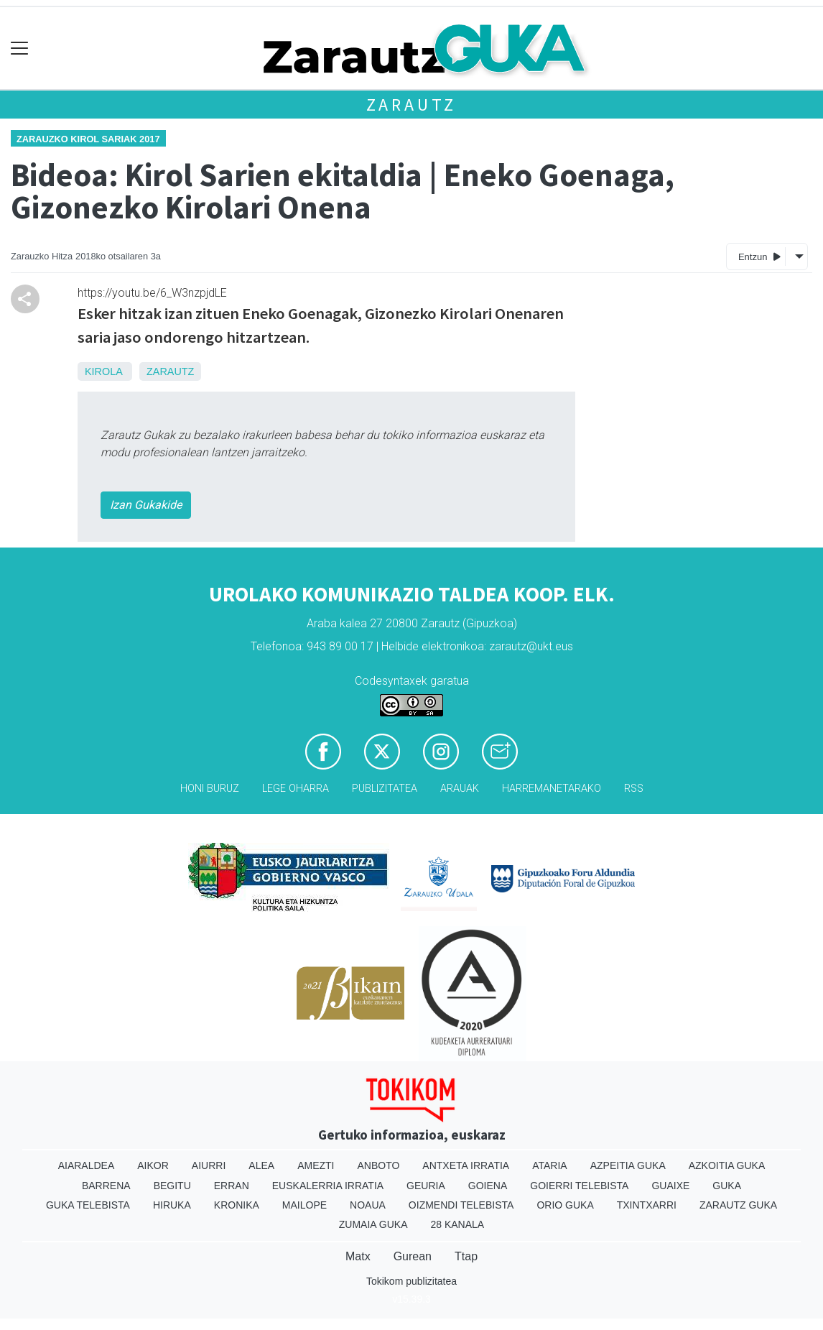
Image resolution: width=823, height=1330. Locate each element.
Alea (261, 1165)
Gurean (413, 1256)
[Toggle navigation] (19, 48)
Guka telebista (88, 1205)
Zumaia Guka (373, 1224)
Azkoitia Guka (727, 1165)
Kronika (236, 1205)
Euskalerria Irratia (327, 1185)
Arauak (459, 788)
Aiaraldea (86, 1165)
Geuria (425, 1185)
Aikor (153, 1165)
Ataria (549, 1165)
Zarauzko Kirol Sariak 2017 (88, 139)
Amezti (315, 1165)
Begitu (172, 1185)
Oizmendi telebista (461, 1205)
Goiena (487, 1185)
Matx (358, 1256)
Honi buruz (209, 788)
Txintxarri (646, 1205)
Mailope (304, 1205)
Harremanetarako (551, 788)
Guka (726, 1185)
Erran (231, 1185)
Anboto (378, 1165)
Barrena (106, 1185)
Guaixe (670, 1185)
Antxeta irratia (465, 1165)
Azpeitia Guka (628, 1165)
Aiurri (208, 1165)
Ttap (466, 1256)
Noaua (368, 1205)
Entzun (759, 256)
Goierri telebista (579, 1185)
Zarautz (411, 104)
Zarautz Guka (738, 1205)
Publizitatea (384, 788)
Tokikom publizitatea (411, 1281)
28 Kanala (457, 1224)
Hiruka (172, 1205)
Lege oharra (295, 788)
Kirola (103, 371)
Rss (633, 788)
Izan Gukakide (146, 505)
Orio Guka (564, 1205)
